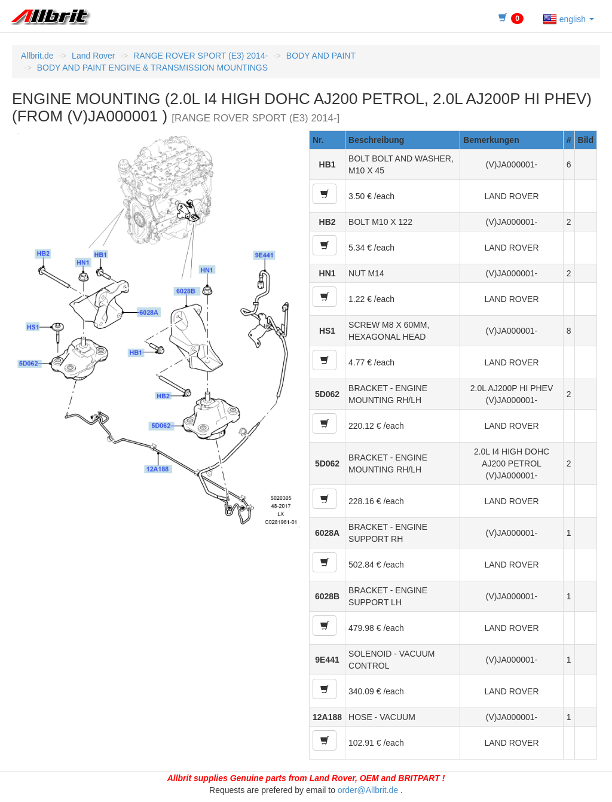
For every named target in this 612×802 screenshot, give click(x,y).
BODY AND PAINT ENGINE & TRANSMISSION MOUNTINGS (152, 67)
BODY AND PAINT (321, 55)
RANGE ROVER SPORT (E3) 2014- (200, 55)
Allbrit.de (37, 55)
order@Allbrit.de (368, 790)
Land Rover (93, 55)
